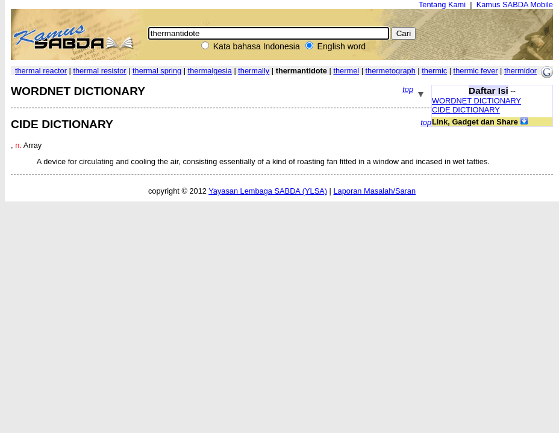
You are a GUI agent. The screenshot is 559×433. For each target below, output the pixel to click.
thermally (253, 70)
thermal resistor (99, 70)
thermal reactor (41, 70)
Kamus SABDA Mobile (514, 4)
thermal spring (157, 70)
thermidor (520, 70)
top (407, 89)
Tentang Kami (442, 4)
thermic (434, 70)
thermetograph (391, 70)
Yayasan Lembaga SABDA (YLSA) (267, 190)
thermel (346, 70)
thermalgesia (210, 70)
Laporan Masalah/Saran (374, 190)
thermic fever (476, 70)
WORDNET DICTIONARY (476, 100)
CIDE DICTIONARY (466, 109)
